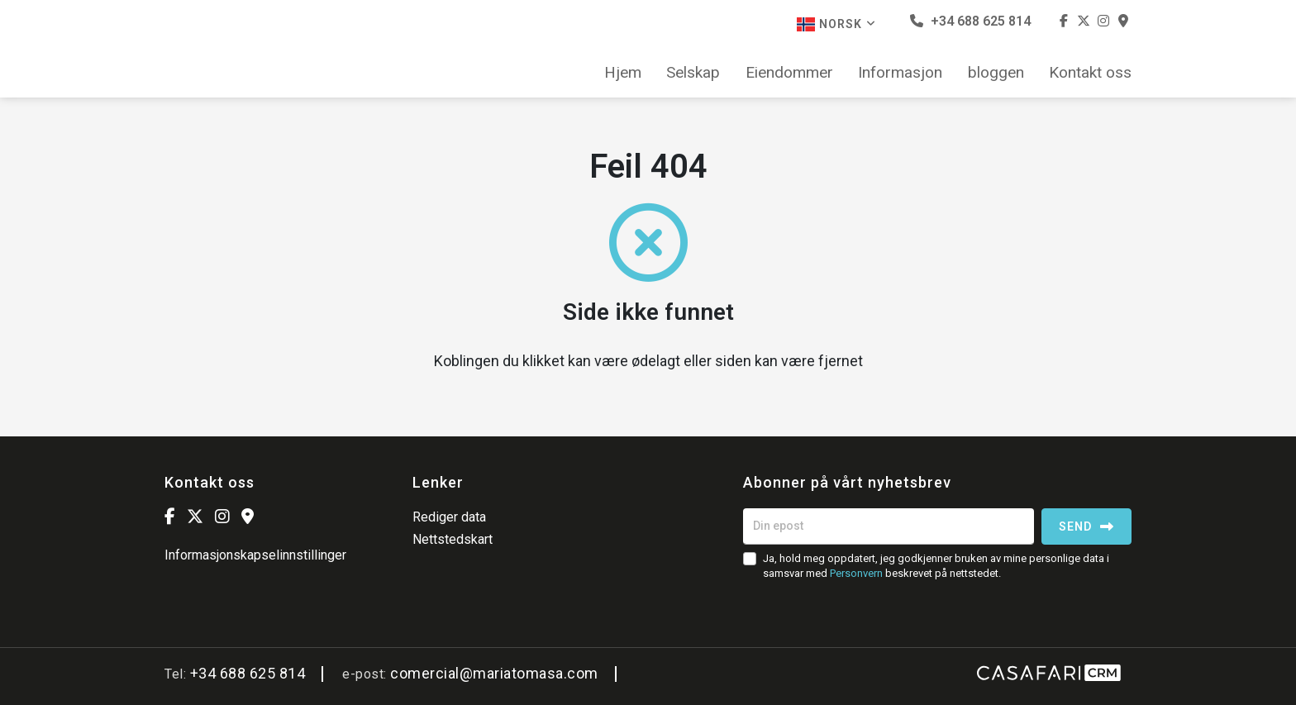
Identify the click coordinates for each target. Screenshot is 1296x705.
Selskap (693, 73)
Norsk (836, 24)
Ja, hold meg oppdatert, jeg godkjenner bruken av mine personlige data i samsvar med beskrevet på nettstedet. (936, 565)
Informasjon (900, 73)
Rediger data (449, 517)
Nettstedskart (452, 539)
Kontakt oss (1090, 73)
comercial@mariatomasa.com (494, 673)
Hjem (622, 73)
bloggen (996, 73)
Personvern (856, 573)
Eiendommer (789, 73)
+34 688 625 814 (970, 21)
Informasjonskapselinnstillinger (255, 555)
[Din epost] (888, 526)
